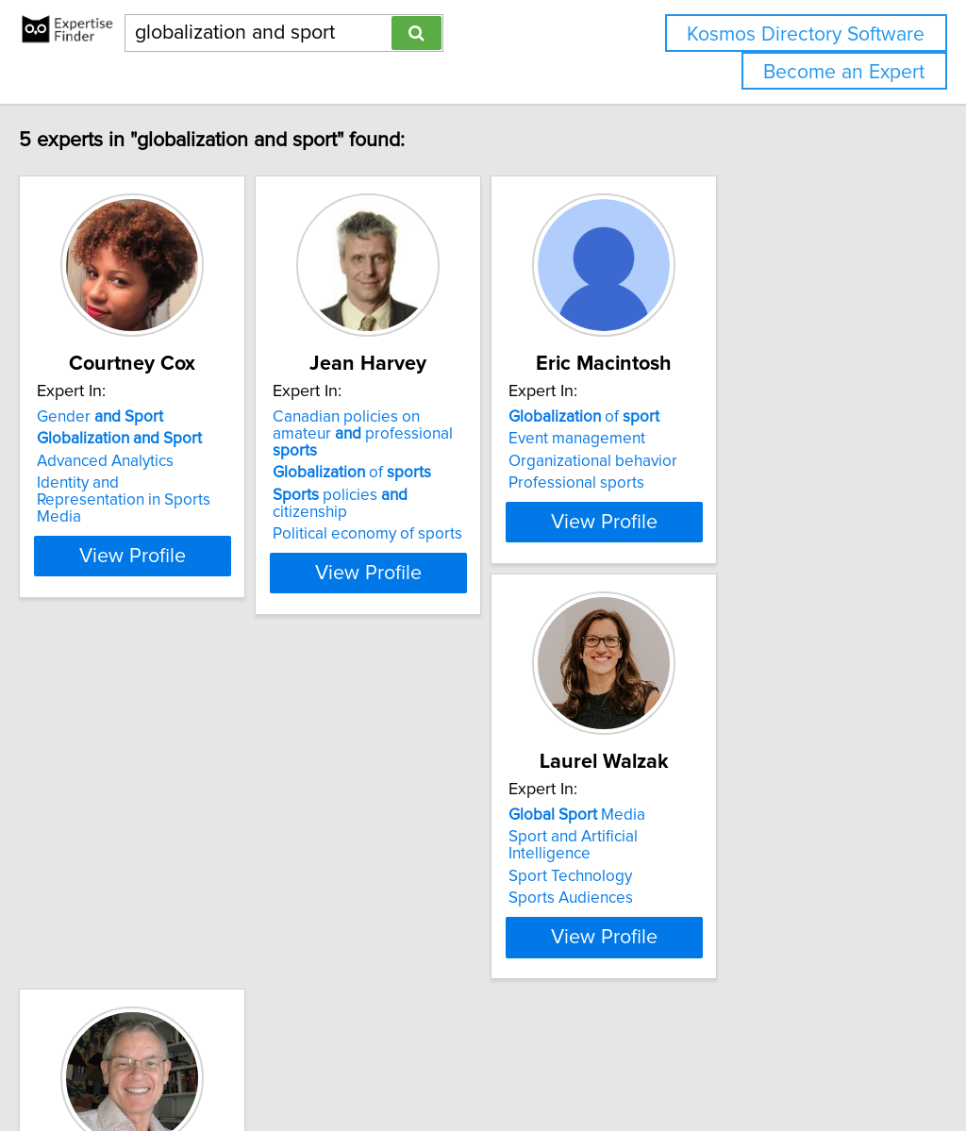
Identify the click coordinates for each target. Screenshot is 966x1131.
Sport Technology (138, 876)
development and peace (467, 853)
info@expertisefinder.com (491, 1063)
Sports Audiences (138, 898)
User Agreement (730, 1063)
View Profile (195, 538)
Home (597, 1063)
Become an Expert (843, 72)
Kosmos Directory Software (805, 34)
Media (144, 831)
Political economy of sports (454, 499)
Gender (139, 416)
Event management (710, 438)
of (438, 455)
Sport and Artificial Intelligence (183, 853)
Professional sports (710, 482)
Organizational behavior (726, 461)
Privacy (648, 1063)
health (406, 831)
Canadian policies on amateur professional (464, 425)
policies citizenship (466, 478)
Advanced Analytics (144, 461)
